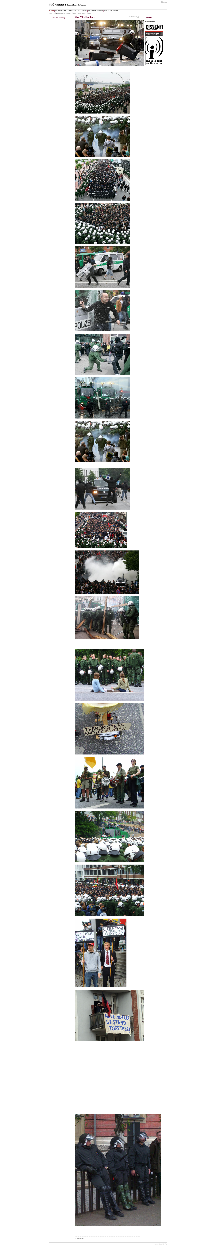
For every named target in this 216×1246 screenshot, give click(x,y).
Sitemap (164, 2)
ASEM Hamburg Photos (84, 13)
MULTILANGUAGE (111, 11)
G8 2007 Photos (71, 13)
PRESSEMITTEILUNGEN (77, 11)
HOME (51, 11)
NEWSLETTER (61, 11)
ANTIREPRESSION (95, 11)
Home (50, 13)
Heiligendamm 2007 (59, 13)
